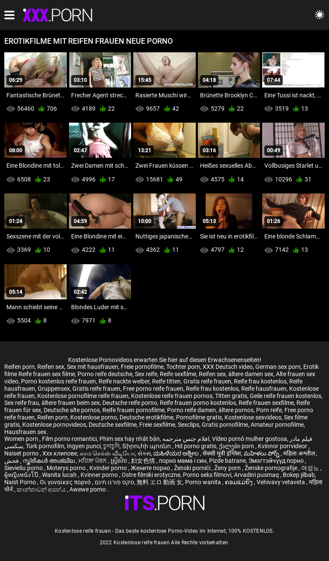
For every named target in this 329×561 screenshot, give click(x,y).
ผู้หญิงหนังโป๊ (21, 474)
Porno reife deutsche (105, 374)
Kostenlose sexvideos (252, 417)
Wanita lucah (60, 474)
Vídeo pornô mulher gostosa (249, 438)
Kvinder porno (109, 467)
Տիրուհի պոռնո (147, 446)
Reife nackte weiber (124, 381)
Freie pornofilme (142, 366)
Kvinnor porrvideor (283, 446)
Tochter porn (183, 366)
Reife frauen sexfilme (266, 402)
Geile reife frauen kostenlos (285, 395)
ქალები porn (237, 446)
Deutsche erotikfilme (146, 417)
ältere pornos (236, 410)
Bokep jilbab (299, 474)
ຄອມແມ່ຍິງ (239, 482)
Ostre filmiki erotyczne (151, 474)
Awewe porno (88, 489)
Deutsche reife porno (129, 402)
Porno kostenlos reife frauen (58, 381)
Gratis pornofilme (225, 424)
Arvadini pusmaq (257, 474)
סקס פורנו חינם (114, 482)
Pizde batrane (227, 460)
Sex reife (146, 374)
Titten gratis (231, 395)
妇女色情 (143, 460)
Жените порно (151, 467)
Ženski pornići (193, 467)
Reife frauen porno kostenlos (198, 402)
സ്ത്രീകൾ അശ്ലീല (49, 460)
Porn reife (269, 410)
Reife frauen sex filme (46, 374)
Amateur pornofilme (277, 424)
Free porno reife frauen (153, 388)
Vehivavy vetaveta (281, 482)
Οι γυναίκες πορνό (66, 482)
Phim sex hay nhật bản (129, 438)
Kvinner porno (100, 474)
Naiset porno (22, 453)
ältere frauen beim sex (71, 402)
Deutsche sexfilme (113, 424)
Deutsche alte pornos (72, 410)
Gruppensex (54, 388)
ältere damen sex (250, 374)
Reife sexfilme (178, 374)
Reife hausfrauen (264, 388)
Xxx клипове (59, 453)
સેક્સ (144, 453)
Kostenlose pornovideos (54, 424)
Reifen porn (19, 366)
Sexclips (188, 424)
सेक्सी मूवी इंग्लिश (222, 453)
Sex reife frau (21, 402)
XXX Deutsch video (228, 366)
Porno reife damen (191, 410)
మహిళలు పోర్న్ (262, 453)
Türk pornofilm (45, 446)
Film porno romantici (69, 438)
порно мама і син (182, 460)
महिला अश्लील (299, 453)
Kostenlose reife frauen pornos (171, 395)
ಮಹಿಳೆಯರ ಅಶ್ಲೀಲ (176, 453)
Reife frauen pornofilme (133, 410)
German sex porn (278, 366)
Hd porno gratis (195, 446)
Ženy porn (228, 467)
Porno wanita (203, 482)
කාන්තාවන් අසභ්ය (42, 489)
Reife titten (166, 381)
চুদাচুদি (111, 446)
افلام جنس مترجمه (185, 438)
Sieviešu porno (24, 467)
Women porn (21, 438)
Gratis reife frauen (207, 381)
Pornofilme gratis (199, 417)
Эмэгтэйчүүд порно (276, 460)
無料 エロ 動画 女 (159, 482)
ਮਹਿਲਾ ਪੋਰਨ (93, 460)
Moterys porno (67, 467)
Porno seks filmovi (207, 474)
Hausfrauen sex (25, 431)
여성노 (310, 467)
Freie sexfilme (157, 424)
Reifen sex (50, 366)
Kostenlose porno (93, 417)
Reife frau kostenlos (260, 381)
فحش (12, 460)
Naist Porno (20, 482)
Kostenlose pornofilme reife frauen (83, 395)
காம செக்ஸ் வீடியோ (107, 453)
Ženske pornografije (272, 467)
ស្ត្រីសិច (120, 460)
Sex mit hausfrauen (92, 366)
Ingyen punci (84, 446)
